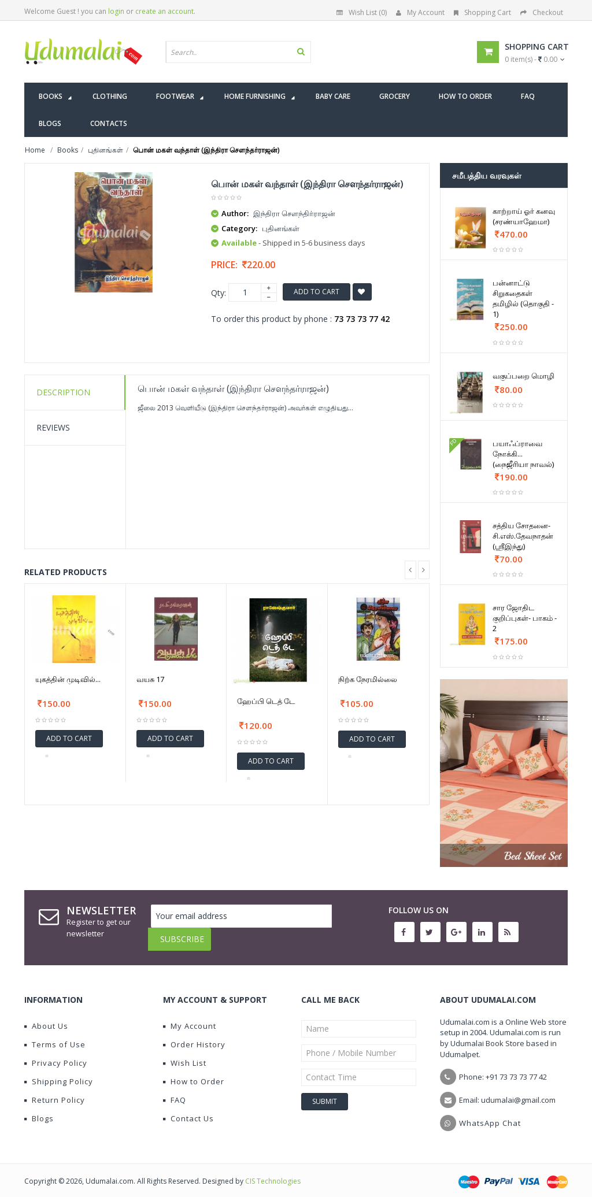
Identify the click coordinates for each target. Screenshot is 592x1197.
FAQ (174, 1091)
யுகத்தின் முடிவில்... (68, 679)
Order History (194, 1036)
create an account (164, 11)
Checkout (541, 12)
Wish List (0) (361, 12)
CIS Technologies (273, 1172)
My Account (420, 12)
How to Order (193, 1073)
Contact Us (188, 1110)
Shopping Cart (482, 12)
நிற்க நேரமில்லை (367, 679)
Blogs (39, 1110)
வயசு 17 (150, 679)
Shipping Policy (58, 1073)
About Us (46, 1017)
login (116, 11)
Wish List (184, 1054)
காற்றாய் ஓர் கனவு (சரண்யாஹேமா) (524, 216)
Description (63, 392)
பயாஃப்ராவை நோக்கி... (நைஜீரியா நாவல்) (523, 453)
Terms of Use (55, 1036)
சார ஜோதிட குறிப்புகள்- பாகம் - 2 (525, 617)
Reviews (53, 427)
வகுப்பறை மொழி (523, 375)
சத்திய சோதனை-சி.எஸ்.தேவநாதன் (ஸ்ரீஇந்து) (523, 535)
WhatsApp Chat (490, 1114)
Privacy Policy (55, 1054)
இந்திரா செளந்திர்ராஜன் (294, 213)
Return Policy (54, 1091)
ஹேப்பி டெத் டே (266, 701)
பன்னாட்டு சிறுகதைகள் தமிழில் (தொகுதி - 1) (523, 298)
